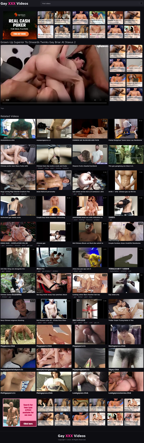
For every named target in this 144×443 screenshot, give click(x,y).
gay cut (96, 322)
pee (80, 271)
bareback (16, 194)
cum (129, 271)
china (46, 168)
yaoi (85, 297)
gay (3, 194)
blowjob (8, 194)
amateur (97, 220)
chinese (40, 168)
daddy (80, 194)
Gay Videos (14, 3)
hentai (80, 297)
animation (9, 245)
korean (8, 271)
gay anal (29, 245)
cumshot (123, 271)
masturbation (114, 271)
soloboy (50, 322)
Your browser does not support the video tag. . (55, 75)
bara (90, 297)
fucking (58, 168)
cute (90, 322)
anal (23, 245)
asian (52, 168)
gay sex (23, 194)
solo (44, 322)
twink (80, 322)
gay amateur (46, 271)
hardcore (66, 168)
